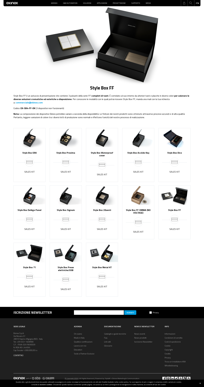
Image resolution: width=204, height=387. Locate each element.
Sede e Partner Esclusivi (84, 353)
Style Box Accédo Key (138, 152)
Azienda (54, 3)
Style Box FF (174, 210)
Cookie (167, 345)
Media (148, 3)
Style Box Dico (174, 152)
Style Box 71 (29, 267)
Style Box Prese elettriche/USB (66, 269)
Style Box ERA (29, 152)
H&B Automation (70, 3)
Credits (168, 353)
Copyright (169, 349)
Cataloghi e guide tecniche (115, 333)
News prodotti (140, 337)
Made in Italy (79, 337)
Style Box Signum (66, 210)
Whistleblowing (171, 365)
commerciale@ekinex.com (29, 102)
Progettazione (119, 3)
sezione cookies (46, 384)
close (200, 383)
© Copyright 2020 (71, 378)
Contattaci (18, 355)
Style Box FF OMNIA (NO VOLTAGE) (138, 211)
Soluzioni (87, 3)
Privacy (156, 312)
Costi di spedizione (173, 341)
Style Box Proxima (65, 152)
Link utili (107, 341)
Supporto (135, 3)
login (184, 3)
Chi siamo (78, 333)
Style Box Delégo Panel (29, 210)
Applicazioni (102, 3)
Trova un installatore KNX (175, 361)
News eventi (139, 333)
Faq (105, 337)
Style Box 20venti (102, 210)
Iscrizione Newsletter (143, 341)
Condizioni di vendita (173, 337)
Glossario (108, 345)
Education (78, 349)
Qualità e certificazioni (83, 341)
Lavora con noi (80, 345)
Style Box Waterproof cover (102, 154)
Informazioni (170, 333)
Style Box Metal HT (102, 267)
